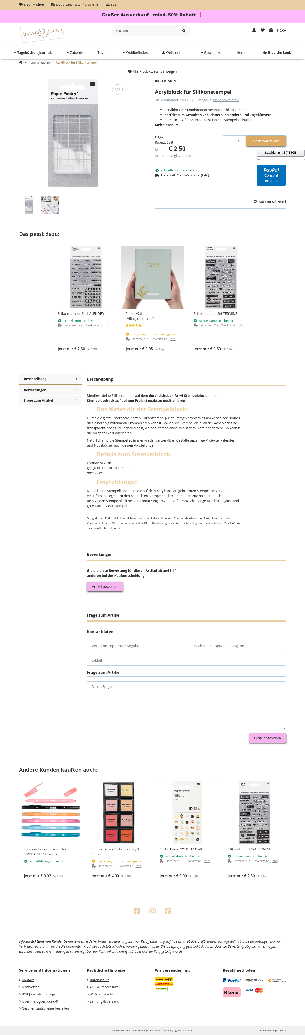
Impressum (109, 987)
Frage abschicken (267, 738)
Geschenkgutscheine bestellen (45, 1008)
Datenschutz (99, 980)
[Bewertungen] (133, 325)
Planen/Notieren (226, 100)
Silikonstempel (153, 418)
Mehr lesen (166, 124)
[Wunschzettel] (263, 30)
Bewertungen (50, 389)
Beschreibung (50, 379)
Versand (184, 155)
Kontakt (28, 980)
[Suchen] (145, 30)
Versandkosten (185, 1030)
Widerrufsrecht (101, 994)
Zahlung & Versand (104, 1001)
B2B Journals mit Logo (39, 994)
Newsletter (30, 987)
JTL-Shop (280, 1030)
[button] (254, 30)
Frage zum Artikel (50, 399)
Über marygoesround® (40, 1001)
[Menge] (235, 141)
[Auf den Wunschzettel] (117, 89)
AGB (93, 987)
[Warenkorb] (277, 30)
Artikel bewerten (105, 586)
